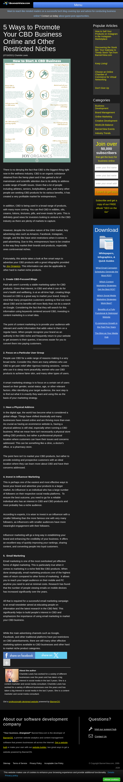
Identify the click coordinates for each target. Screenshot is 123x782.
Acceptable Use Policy (53, 763)
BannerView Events (105, 129)
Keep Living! (101, 63)
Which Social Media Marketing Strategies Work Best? (106, 299)
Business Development (101, 107)
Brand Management (105, 112)
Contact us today (49, 16)
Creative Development (106, 120)
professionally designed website (23, 701)
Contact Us (101, 736)
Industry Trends (103, 133)
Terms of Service (20, 763)
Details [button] (111, 772)
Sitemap (6, 763)
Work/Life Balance (104, 125)
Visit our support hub (105, 729)
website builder (39, 747)
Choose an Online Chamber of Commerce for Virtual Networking (105, 76)
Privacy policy (11, 775)
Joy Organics (13, 266)
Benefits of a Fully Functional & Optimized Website (106, 313)
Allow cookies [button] (111, 779)
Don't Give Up (102, 88)
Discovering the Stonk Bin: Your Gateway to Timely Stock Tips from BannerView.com (106, 51)
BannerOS (55, 701)
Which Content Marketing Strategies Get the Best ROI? (106, 286)
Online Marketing (103, 116)
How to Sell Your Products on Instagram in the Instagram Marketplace (106, 35)
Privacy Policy (36, 763)
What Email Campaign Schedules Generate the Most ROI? (106, 272)
